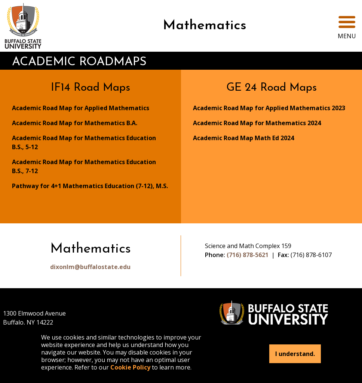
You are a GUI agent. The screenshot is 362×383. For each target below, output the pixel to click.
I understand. (295, 354)
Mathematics (204, 26)
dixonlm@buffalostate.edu (90, 266)
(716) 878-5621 (248, 255)
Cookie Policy (130, 367)
